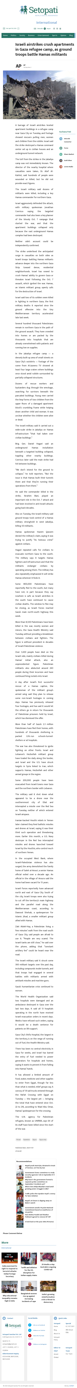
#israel (18, 1139)
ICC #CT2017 (70, 1326)
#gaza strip (42, 1139)
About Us (57, 1333)
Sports (54, 35)
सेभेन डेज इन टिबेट (69, 1331)
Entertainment (43, 35)
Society (22, 35)
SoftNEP (71, 1386)
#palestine (26, 1139)
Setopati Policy (57, 1338)
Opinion (63, 35)
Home (56, 1326)
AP (24, 65)
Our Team (69, 1354)
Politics (13, 35)
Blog (71, 35)
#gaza (34, 1139)
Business (31, 35)
